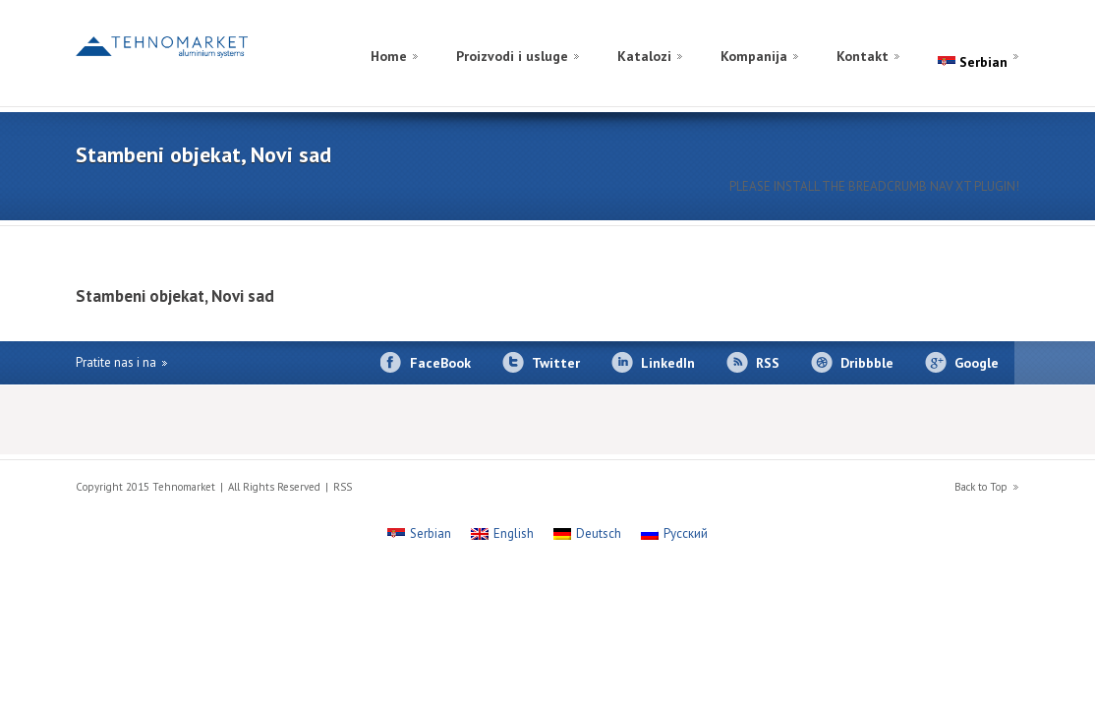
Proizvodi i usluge (512, 56)
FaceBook (440, 363)
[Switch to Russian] (962, 33)
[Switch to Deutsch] (587, 533)
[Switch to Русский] (674, 533)
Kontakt (862, 56)
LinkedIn (668, 363)
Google (976, 363)
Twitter (556, 363)
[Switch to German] (982, 33)
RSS (767, 363)
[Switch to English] (1001, 33)
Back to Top (981, 487)
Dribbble (866, 363)
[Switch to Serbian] (419, 533)
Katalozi (644, 56)
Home (389, 56)
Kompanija (753, 56)
